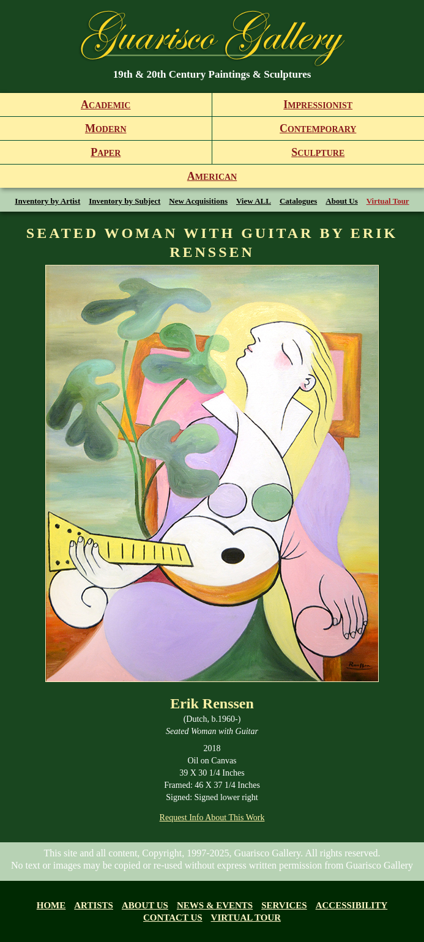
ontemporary (318, 128)
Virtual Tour (387, 201)
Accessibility (352, 905)
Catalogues (298, 201)
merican (212, 176)
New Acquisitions (198, 201)
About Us (341, 201)
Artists (93, 905)
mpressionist (317, 104)
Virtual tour (246, 917)
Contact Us (173, 917)
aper (106, 152)
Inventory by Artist (47, 201)
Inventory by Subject (124, 201)
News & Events (215, 905)
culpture (317, 152)
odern (106, 128)
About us (145, 905)
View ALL (253, 201)
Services (284, 905)
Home (51, 905)
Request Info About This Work (212, 817)
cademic (105, 104)
